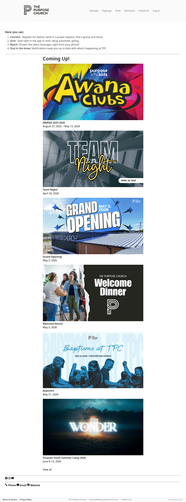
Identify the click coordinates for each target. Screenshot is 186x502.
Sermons (129, 10)
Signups (107, 10)
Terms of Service (10, 499)
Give (118, 10)
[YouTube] (12, 478)
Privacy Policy (26, 499)
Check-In (144, 10)
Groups (94, 10)
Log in (156, 10)
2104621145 (126, 499)
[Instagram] (9, 478)
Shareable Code (175, 499)
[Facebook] (6, 478)
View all (47, 469)
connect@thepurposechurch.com (103, 499)
